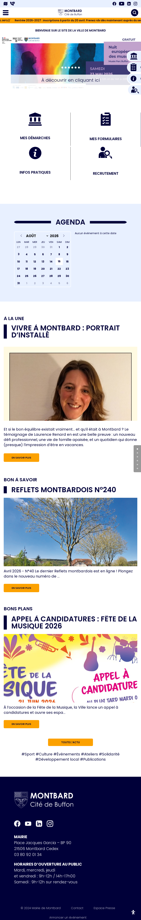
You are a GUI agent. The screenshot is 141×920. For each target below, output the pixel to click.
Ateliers (91, 754)
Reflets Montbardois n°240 (63, 490)
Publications (94, 759)
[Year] (55, 236)
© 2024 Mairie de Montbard (41, 908)
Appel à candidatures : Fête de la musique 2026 (74, 622)
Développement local (58, 759)
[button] (62, 67)
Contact (77, 908)
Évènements (68, 754)
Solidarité (111, 754)
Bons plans (18, 609)
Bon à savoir (20, 479)
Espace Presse (104, 908)
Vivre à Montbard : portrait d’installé (65, 331)
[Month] (36, 236)
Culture (45, 754)
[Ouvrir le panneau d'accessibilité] (133, 912)
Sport (30, 754)
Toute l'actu (70, 742)
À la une (14, 318)
